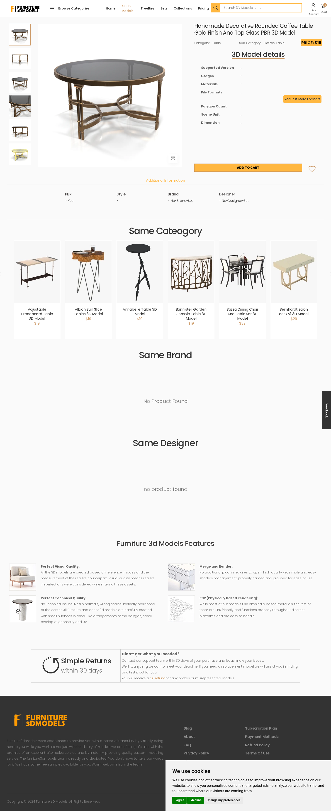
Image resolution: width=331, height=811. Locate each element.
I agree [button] (179, 800)
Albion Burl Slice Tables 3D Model (88, 311)
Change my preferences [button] (223, 800)
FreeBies (147, 8)
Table (216, 43)
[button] (315, 8)
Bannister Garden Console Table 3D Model (191, 314)
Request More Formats (302, 99)
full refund (158, 678)
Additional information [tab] (165, 180)
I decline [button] (196, 800)
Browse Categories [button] (74, 8)
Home (110, 8)
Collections (183, 8)
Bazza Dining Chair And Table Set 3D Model (242, 314)
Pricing (203, 8)
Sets (164, 8)
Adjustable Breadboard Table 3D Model (37, 314)
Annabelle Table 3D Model (140, 311)
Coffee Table (274, 43)
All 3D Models (127, 8)
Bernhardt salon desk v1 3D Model (293, 311)
